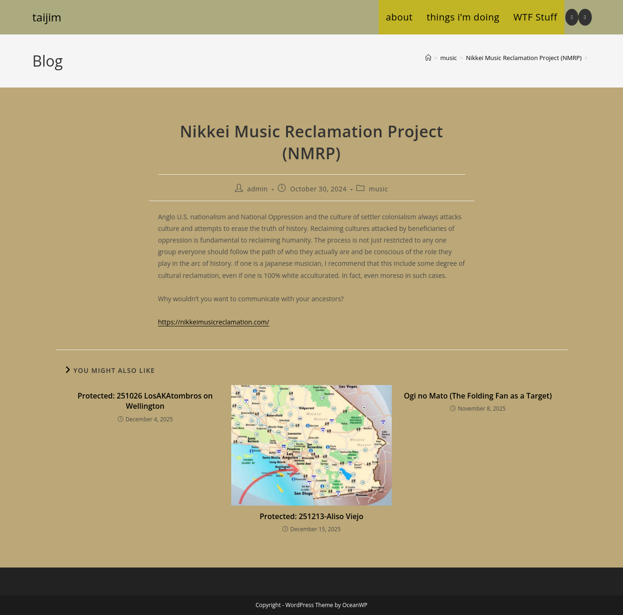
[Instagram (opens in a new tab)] (571, 17)
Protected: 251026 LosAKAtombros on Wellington (145, 401)
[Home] (428, 58)
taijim (47, 17)
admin (257, 188)
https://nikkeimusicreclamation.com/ (213, 322)
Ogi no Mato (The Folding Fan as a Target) (478, 396)
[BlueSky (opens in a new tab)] (584, 17)
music (378, 188)
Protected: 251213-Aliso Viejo (311, 516)
